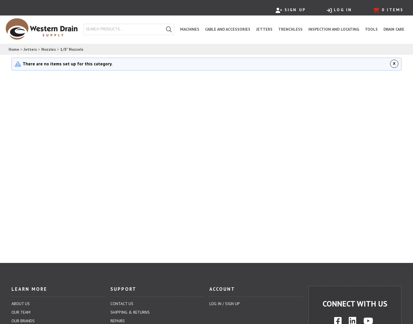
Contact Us (121, 303)
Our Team (20, 312)
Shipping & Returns (130, 312)
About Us (20, 303)
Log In (339, 10)
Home (14, 49)
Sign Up (291, 10)
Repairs (117, 320)
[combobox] (123, 29)
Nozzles (48, 49)
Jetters (30, 49)
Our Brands (23, 320)
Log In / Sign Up (224, 303)
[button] (169, 29)
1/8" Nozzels (71, 49)
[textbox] (125, 29)
